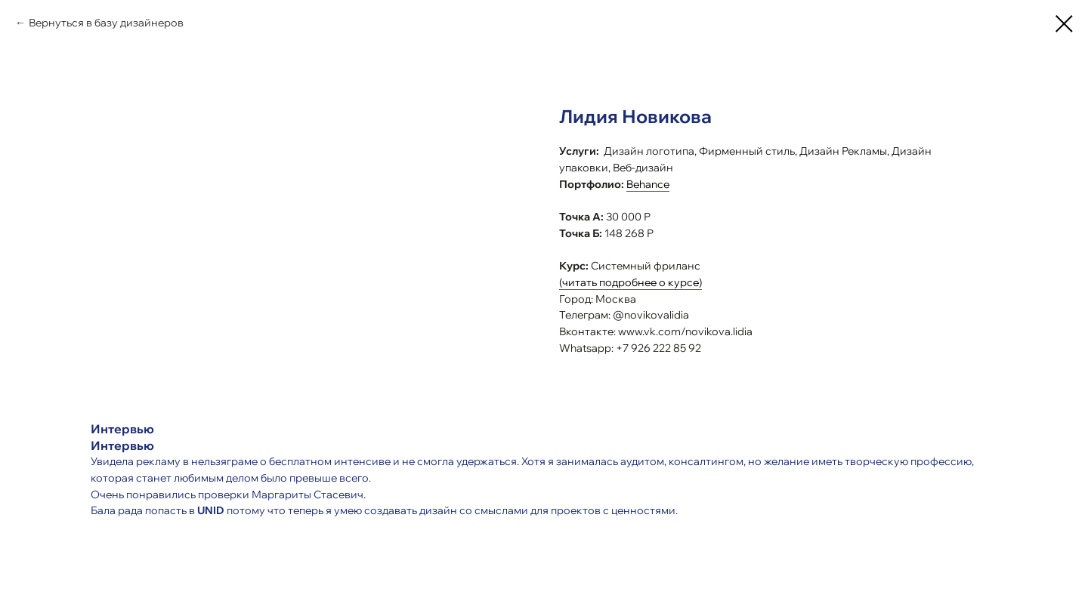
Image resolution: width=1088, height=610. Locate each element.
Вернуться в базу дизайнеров (106, 22)
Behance (647, 184)
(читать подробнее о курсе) (630, 282)
